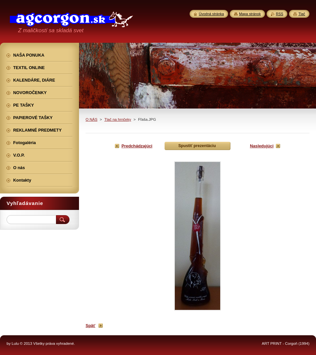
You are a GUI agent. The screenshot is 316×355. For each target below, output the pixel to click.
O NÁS (91, 119)
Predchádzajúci (136, 145)
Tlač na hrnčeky (117, 119)
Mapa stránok (250, 14)
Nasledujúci (262, 145)
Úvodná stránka (211, 14)
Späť (90, 325)
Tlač (301, 14)
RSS (279, 14)
